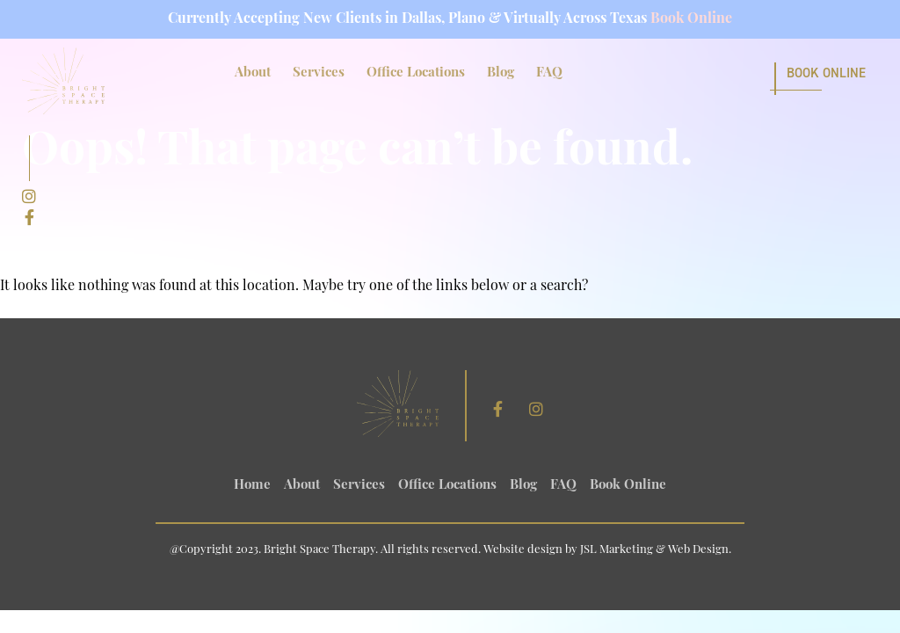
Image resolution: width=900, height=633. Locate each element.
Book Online (691, 19)
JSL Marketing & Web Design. (655, 550)
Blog (500, 73)
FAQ (549, 73)
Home (252, 485)
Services (319, 73)
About (253, 73)
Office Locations (416, 73)
